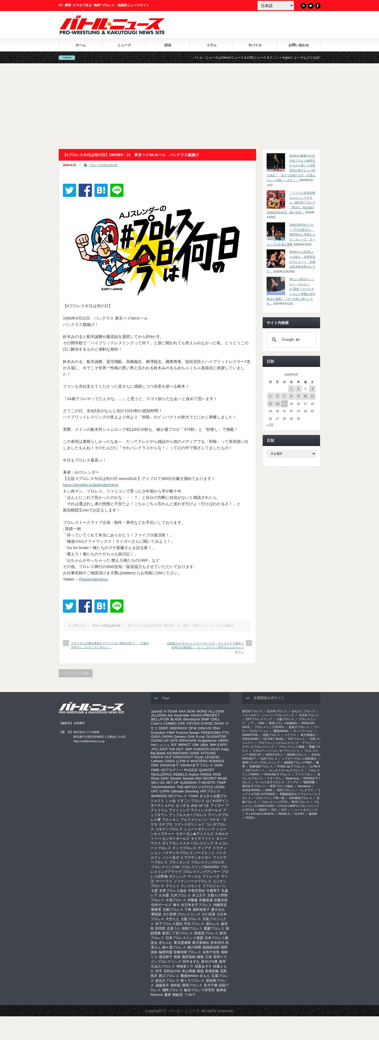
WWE (268, 790)
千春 (187, 909)
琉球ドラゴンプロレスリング (261, 762)
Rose (155, 778)
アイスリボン (304, 774)
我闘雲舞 (309, 782)
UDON (219, 787)
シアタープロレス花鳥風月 (299, 758)
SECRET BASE (215, 778)
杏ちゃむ (165, 943)
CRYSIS (193, 723)
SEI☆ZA (158, 783)
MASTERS (199, 761)
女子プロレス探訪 (169, 924)
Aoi (169, 715)
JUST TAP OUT (171, 749)
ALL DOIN (216, 711)
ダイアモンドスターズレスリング (187, 843)
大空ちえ (172, 919)
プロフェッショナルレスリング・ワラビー (285, 742)
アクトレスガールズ (206, 810)
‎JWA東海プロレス (300, 798)
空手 (158, 971)
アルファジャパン (194, 820)
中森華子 (213, 891)
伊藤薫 (192, 900)
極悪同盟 (165, 952)
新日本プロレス (252, 711)
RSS (303, 6)
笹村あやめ (172, 971)
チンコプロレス (184, 848)
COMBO (170, 723)
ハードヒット (204, 853)
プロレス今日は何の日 (103, 165)
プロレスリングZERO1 (269, 727)
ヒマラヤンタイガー (196, 857)
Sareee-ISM (192, 778)
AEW (191, 711)
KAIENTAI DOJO (206, 749)
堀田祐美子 (201, 909)
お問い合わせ (298, 45)
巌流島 (313, 813)
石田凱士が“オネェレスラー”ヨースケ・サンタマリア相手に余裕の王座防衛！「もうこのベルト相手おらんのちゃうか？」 (205, 647)
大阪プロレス (191, 919)
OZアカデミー (172, 770)
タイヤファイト (203, 839)
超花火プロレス (167, 980)
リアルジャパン (214, 886)
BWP (205, 719)
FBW (171, 733)
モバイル (255, 45)
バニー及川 (170, 857)
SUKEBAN (188, 783)
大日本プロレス (309, 715)
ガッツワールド (303, 730)
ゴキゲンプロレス (169, 829)
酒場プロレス (192, 985)
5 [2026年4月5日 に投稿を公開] (270, 396)
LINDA (169, 761)
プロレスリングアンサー (201, 872)
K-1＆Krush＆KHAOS (260, 813)
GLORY (299, 813)
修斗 (176, 905)
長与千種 (210, 985)
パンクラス (306, 790)
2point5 (157, 711)
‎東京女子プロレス (253, 786)
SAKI (164, 778)
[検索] (291, 340)
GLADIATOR (216, 737)
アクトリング (179, 810)
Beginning (292, 778)
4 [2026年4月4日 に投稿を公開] (312, 388)
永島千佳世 (211, 952)
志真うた (174, 928)
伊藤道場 (206, 900)
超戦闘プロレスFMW (297, 762)
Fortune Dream (188, 733)
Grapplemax (207, 740)
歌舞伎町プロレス (187, 952)
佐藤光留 (221, 900)
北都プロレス (173, 909)
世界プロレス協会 (173, 891)
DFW (193, 728)
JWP (188, 749)
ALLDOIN (158, 715)
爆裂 (200, 957)
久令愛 (164, 895)
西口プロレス (169, 976)
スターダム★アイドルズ (194, 834)
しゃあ (171, 801)
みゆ (194, 805)
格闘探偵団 (211, 947)
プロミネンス (179, 862)
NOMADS (216, 761)
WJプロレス (177, 796)
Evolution (158, 733)
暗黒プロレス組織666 (283, 723)
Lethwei (157, 761)
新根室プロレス (206, 933)
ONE (155, 765)
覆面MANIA (189, 976)
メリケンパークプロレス (192, 881)
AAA (182, 711)
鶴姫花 (177, 995)
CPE (181, 723)
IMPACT (184, 745)
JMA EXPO (218, 745)
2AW (261, 723)
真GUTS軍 (209, 962)
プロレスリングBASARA (200, 867)
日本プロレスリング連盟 (184, 938)
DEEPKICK (178, 728)
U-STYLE (205, 787)
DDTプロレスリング (259, 719)
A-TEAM (170, 711)
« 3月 (270, 424)
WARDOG (159, 796)
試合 (167, 45)
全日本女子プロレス (196, 905)
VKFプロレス (210, 791)
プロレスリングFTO (274, 801)
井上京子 (199, 895)
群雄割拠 (212, 971)
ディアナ (204, 848)
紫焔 (200, 971)
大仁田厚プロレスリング (181, 914)
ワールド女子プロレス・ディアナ (277, 782)
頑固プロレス (271, 734)
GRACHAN (188, 740)
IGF (174, 745)
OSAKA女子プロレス (196, 765)
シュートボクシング (199, 829)
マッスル (194, 876)
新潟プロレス (300, 801)
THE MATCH (187, 787)
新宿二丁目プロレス (177, 933)
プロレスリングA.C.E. (208, 862)
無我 (177, 957)
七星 (154, 891)
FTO (225, 733)
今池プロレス (176, 900)
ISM (195, 745)
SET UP (172, 783)
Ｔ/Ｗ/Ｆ (190, 995)
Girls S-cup (196, 737)
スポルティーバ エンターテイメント (276, 750)
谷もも (205, 976)
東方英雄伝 (200, 943)
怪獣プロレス (192, 928)
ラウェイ (172, 886)
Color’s (156, 723)
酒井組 (175, 985)
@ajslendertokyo (93, 579)
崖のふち (213, 924)
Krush (199, 757)
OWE (155, 770)
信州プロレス (285, 790)
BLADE (176, 719)
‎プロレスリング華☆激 (269, 798)
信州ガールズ (161, 905)
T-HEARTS (206, 783)
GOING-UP (160, 740)
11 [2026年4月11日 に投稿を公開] (312, 396)
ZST (274, 809)
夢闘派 (156, 914)
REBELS (180, 774)
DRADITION (250, 734)
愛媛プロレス (214, 928)
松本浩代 (217, 943)
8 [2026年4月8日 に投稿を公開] (291, 396)
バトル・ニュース (184, 1010)
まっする (183, 805)
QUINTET (207, 770)
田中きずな (191, 962)
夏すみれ (218, 909)
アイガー (217, 805)
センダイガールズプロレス (286, 770)
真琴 (222, 962)
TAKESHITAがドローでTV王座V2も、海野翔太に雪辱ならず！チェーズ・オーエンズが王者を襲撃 (291, 234)
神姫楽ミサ (184, 966)
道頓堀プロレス (297, 754)
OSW (218, 765)
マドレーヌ (211, 876)
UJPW (164, 791)
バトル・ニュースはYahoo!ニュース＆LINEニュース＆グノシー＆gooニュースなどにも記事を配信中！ (282, 57)
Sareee (175, 778)
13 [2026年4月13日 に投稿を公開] (277, 403)
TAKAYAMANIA (163, 787)
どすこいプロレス (191, 801)
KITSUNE (208, 753)
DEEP (163, 728)
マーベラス (163, 881)
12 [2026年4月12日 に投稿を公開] (270, 403)
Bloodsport (191, 719)
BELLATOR (160, 719)
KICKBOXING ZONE (183, 753)
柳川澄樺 (194, 947)
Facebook (318, 6)
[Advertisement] (189, 106)
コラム (211, 45)
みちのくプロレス (303, 711)
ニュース (124, 45)
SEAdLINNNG (251, 790)
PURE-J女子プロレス (291, 766)
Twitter (310, 6)
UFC (154, 791)
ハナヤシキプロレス (177, 853)
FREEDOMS (211, 733)
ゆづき (204, 805)
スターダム (274, 778)
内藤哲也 (220, 905)
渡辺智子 (165, 957)
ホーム (81, 45)
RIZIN (249, 817)
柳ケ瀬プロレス (174, 947)
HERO (223, 740)
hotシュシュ (160, 745)
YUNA (193, 796)
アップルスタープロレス (188, 815)
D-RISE (207, 723)
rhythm (193, 774)
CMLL (215, 719)
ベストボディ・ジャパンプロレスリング (268, 715)
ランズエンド (191, 886)
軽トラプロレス (193, 980)
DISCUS (204, 728)
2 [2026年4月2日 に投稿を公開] (298, 388)
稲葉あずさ (203, 966)
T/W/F (221, 783)
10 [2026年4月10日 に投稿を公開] (305, 396)
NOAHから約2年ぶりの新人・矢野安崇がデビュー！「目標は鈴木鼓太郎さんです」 (291, 261)
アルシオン (170, 820)
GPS (173, 740)
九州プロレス (180, 895)
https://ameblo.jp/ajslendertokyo (90, 485)
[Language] (275, 5)
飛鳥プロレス (172, 990)
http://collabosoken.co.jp (88, 741)
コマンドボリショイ (189, 824)
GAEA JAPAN (162, 737)
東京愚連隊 (182, 943)
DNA (216, 728)
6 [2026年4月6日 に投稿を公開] (277, 396)
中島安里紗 (196, 891)
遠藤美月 (162, 985)
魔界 (167, 995)
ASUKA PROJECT (205, 715)
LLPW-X (182, 761)
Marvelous (304, 786)
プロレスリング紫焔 (291, 746)
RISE (217, 774)
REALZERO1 (161, 774)
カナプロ (165, 824)
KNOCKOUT (183, 757)
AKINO (201, 711)
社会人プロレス (163, 966)
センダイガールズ (176, 839)
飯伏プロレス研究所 (199, 990)
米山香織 (189, 971)
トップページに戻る (76, 673)
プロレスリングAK (165, 867)
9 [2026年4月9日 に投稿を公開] (298, 396)
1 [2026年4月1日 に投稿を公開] (291, 388)
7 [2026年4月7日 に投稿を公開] (284, 396)
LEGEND (212, 757)
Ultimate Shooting (184, 791)
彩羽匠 (160, 928)
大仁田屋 (208, 914)
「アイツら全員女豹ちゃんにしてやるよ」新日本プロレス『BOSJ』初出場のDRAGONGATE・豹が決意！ (291, 202)
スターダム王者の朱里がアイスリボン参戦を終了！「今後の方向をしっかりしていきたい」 (110, 645)
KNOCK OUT (161, 757)
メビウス (290, 734)
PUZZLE (190, 770)
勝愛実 (156, 909)
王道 (208, 957)
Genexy (180, 737)
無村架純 (189, 957)
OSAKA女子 (169, 765)
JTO (154, 749)
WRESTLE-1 (274, 754)
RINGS (206, 774)
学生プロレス (194, 924)
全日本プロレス (277, 711)
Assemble (181, 715)
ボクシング (177, 876)
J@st (204, 745)
